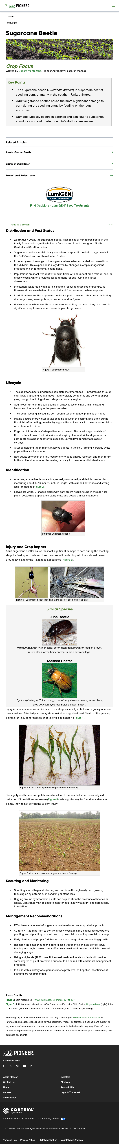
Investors (65, 1077)
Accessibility (67, 1087)
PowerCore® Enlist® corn (20, 175)
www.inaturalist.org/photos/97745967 (55, 999)
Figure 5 (53, 799)
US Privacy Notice (48, 1140)
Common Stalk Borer (18, 163)
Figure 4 (79, 718)
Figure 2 (39, 487)
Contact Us (8, 1082)
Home (10, 16)
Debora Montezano (30, 71)
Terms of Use (10, 1140)
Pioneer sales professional (86, 1017)
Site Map (65, 1082)
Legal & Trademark (70, 1092)
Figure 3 (67, 560)
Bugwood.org (93, 1004)
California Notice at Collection (18, 1118)
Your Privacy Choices (49, 1118)
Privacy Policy (27, 1140)
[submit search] (6, 6)
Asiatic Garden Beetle (18, 152)
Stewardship (9, 1097)
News (6, 1087)
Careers (7, 1092)
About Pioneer (10, 1077)
